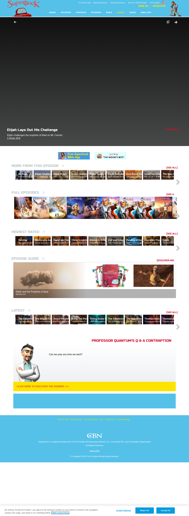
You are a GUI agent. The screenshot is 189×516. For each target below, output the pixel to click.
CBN (95, 490)
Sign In (143, 6)
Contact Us (110, 473)
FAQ (101, 473)
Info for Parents (90, 473)
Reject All (144, 510)
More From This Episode (38, 166)
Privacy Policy (76, 473)
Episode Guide (28, 299)
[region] (94, 511)
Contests (81, 12)
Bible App (146, 12)
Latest (21, 351)
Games (52, 12)
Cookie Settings (123, 473)
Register (159, 6)
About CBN (94, 504)
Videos (120, 12)
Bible (109, 12)
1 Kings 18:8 (13, 138)
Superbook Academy (117, 3)
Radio (132, 12)
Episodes (96, 12)
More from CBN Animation (137, 3)
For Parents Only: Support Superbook (93, 3)
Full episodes (28, 205)
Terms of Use (63, 473)
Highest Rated (28, 260)
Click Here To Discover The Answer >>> (43, 440)
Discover (66, 12)
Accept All (165, 510)
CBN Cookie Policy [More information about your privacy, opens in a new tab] (60, 513)
